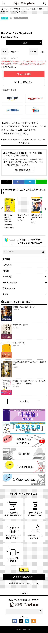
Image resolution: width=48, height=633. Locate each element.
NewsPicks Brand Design (10, 37)
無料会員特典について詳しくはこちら (24, 583)
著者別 (6, 271)
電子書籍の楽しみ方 (10, 67)
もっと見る (24, 401)
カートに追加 (25, 74)
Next (45, 209)
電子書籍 (17, 9)
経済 (40, 9)
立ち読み (24, 43)
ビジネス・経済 (30, 9)
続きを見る (25, 143)
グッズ (5, 294)
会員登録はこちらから (24, 577)
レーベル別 (7, 277)
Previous (2, 209)
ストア (8, 9)
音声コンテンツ (9, 288)
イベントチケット (10, 282)
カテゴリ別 (7, 265)
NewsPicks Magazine (21, 18)
